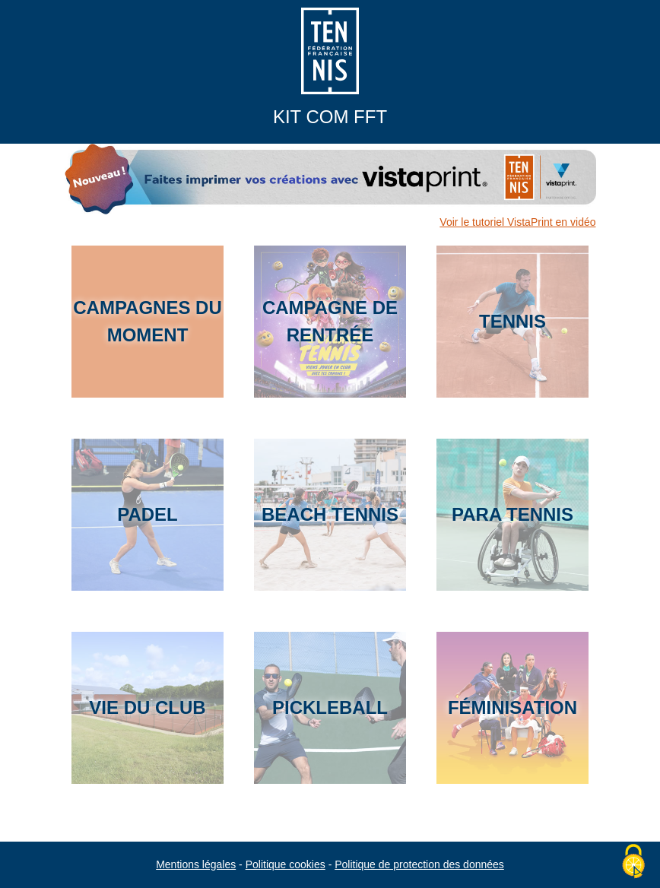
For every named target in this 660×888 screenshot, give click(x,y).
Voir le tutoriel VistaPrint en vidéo (517, 222)
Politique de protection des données (419, 864)
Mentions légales (196, 864)
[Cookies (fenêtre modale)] (633, 862)
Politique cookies (285, 864)
